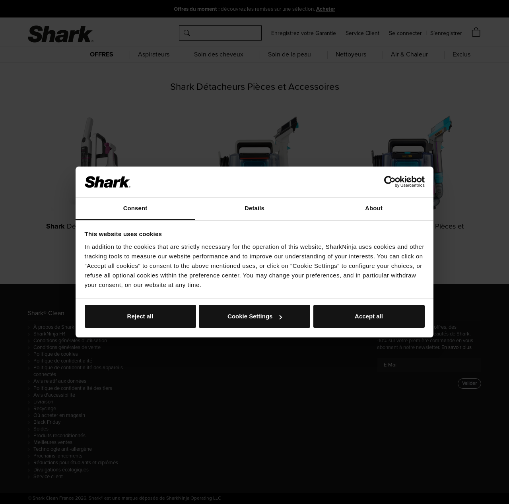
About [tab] (374, 208)
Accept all (369, 316)
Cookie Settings (254, 316)
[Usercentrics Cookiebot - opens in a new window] (390, 182)
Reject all (140, 316)
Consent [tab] (135, 208)
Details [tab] (254, 208)
